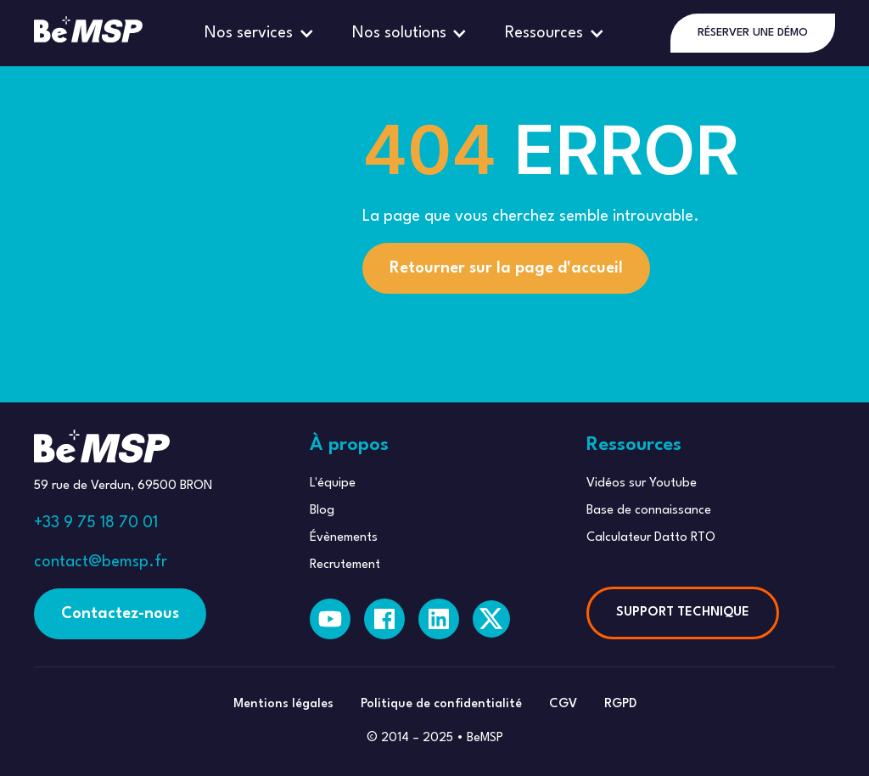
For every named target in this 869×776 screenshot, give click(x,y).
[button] (261, 33)
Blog (322, 510)
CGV (563, 704)
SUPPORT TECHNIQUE (682, 612)
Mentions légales (283, 704)
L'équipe (333, 483)
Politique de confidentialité (441, 704)
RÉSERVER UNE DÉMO (753, 32)
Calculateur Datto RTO (650, 537)
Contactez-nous (120, 613)
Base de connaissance (648, 510)
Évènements (344, 537)
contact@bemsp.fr (100, 562)
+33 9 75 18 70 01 (96, 523)
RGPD (620, 704)
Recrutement (345, 565)
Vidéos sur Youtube (641, 483)
